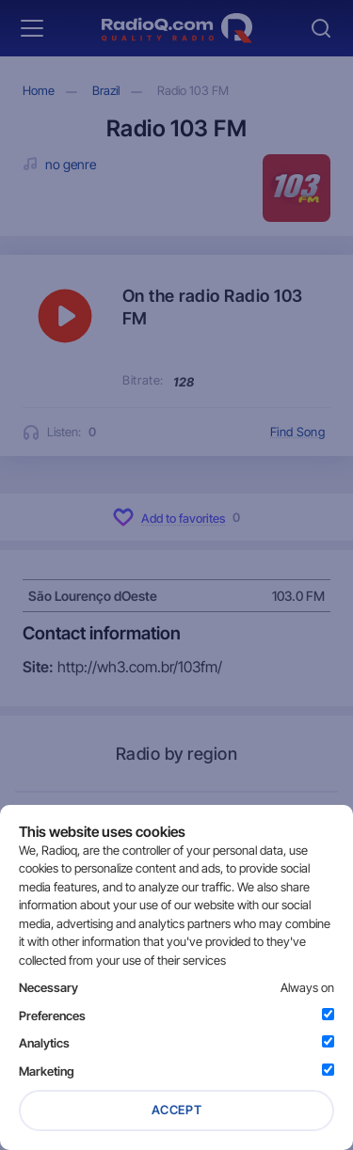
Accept (177, 1109)
